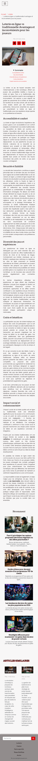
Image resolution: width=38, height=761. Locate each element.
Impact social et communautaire (18, 81)
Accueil (3, 14)
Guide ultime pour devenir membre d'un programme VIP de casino (19, 571)
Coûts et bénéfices (18, 79)
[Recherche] (17, 738)
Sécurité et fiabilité (18, 75)
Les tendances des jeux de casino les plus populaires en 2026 (19, 604)
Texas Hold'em (19, 752)
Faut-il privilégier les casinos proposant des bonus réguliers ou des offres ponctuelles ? (19, 538)
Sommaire (19, 70)
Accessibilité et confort (18, 72)
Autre (19, 755)
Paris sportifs (19, 749)
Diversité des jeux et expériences (18, 77)
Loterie (10, 14)
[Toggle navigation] (5, 3)
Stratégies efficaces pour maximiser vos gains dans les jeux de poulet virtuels (19, 637)
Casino (19, 746)
